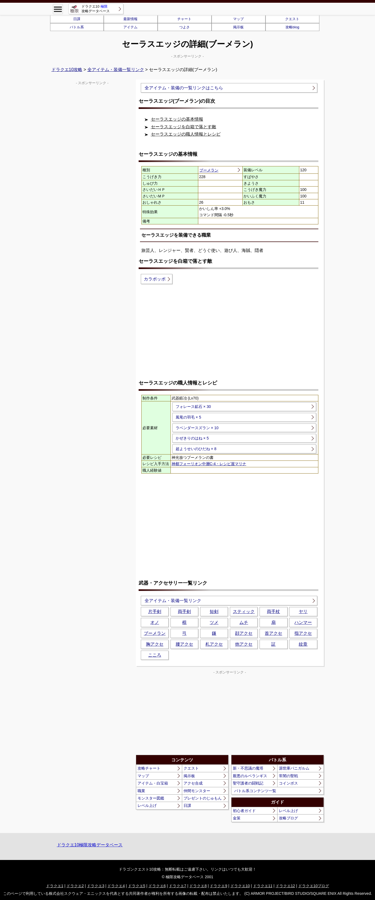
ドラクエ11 (263, 886)
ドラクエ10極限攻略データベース (90, 845)
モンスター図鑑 (151, 798)
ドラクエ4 (116, 886)
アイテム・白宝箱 (153, 783)
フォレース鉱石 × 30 (193, 406)
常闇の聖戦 (288, 776)
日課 (76, 19)
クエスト (292, 19)
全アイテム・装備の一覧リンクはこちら (184, 88)
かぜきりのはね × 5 (192, 438)
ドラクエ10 (240, 886)
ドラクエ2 (75, 886)
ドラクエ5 (136, 886)
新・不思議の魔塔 (248, 768)
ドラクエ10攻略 (67, 69)
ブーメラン (208, 170)
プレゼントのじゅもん (203, 798)
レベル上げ (147, 805)
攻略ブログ (288, 818)
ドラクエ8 (198, 886)
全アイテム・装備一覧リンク (115, 69)
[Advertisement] (229, 332)
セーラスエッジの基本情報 (177, 119)
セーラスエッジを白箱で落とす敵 (183, 126)
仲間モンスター (197, 791)
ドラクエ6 (157, 886)
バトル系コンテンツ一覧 (255, 791)
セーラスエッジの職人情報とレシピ (186, 134)
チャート (184, 19)
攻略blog (292, 27)
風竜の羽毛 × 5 (188, 417)
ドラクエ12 (285, 886)
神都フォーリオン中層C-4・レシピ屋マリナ (209, 464)
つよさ (184, 27)
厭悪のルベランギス (250, 776)
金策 (236, 818)
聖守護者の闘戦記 (248, 783)
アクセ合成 (193, 783)
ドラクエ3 (95, 886)
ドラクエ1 (54, 886)
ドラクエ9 (218, 886)
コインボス (288, 783)
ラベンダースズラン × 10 (197, 428)
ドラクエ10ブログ (313, 886)
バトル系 (77, 27)
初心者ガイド (244, 811)
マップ (238, 19)
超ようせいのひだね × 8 (196, 449)
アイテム (130, 27)
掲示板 (238, 27)
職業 (141, 791)
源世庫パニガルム (294, 768)
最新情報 (130, 19)
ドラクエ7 (177, 886)
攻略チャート (149, 768)
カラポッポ (155, 279)
